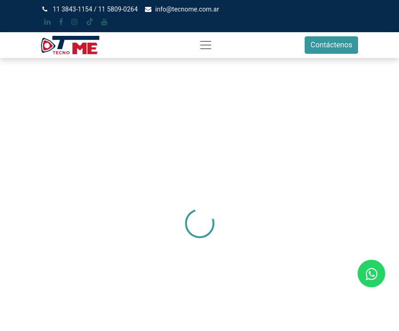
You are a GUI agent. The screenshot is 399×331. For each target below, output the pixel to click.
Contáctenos (332, 44)
